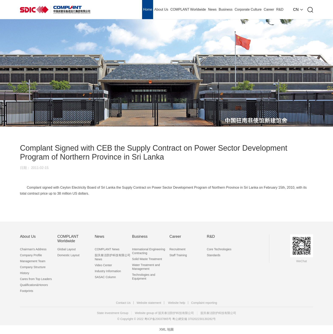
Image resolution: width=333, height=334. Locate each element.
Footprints (26, 291)
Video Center (103, 265)
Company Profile (31, 255)
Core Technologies (219, 249)
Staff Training (178, 255)
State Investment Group (112, 313)
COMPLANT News (107, 249)
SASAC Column (105, 277)
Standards (213, 255)
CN (296, 9)
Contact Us (123, 302)
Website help (176, 302)
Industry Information (108, 271)
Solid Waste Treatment (147, 259)
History (24, 273)
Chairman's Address (33, 249)
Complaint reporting (204, 302)
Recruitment (177, 249)
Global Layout (66, 249)
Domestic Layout (68, 255)
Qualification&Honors (34, 285)
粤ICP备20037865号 (158, 319)
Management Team (32, 261)
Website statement (149, 302)
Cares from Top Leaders (36, 279)
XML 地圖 (166, 329)
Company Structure (33, 267)
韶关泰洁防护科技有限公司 (218, 313)
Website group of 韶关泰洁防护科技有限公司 (164, 313)
